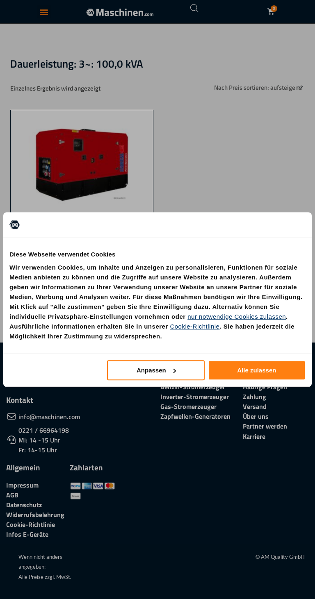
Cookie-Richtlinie (194, 326)
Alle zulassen (256, 370)
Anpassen (156, 370)
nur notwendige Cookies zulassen (236, 316)
